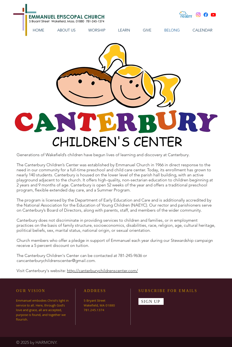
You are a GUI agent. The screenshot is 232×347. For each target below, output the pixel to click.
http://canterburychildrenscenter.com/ (102, 270)
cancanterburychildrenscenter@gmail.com (56, 260)
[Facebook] (206, 15)
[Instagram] (198, 15)
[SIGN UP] (151, 301)
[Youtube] (213, 15)
